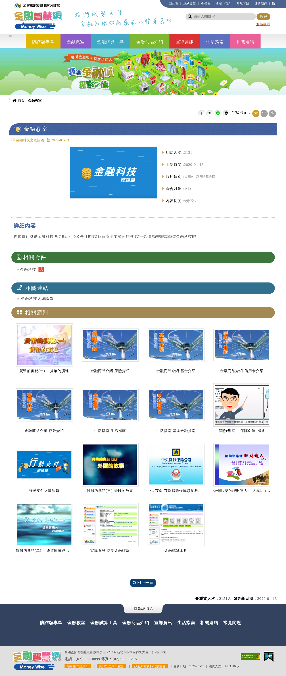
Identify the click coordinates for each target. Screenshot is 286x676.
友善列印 (226, 113)
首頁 (21, 100)
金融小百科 (224, 3)
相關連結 (245, 41)
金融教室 (76, 41)
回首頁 (173, 3)
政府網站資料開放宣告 (149, 666)
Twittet (209, 113)
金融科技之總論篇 (37, 299)
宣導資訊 (185, 41)
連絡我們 (261, 3)
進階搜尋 (263, 24)
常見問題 (243, 3)
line (218, 113)
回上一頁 (143, 582)
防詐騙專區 (43, 41)
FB (201, 113)
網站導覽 (189, 3)
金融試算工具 (110, 41)
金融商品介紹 (149, 41)
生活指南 (215, 41)
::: (10, 36)
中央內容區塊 (21, 138)
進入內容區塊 (11, 2)
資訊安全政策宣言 (111, 666)
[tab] (143, 608)
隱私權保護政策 (78, 666)
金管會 (206, 3)
